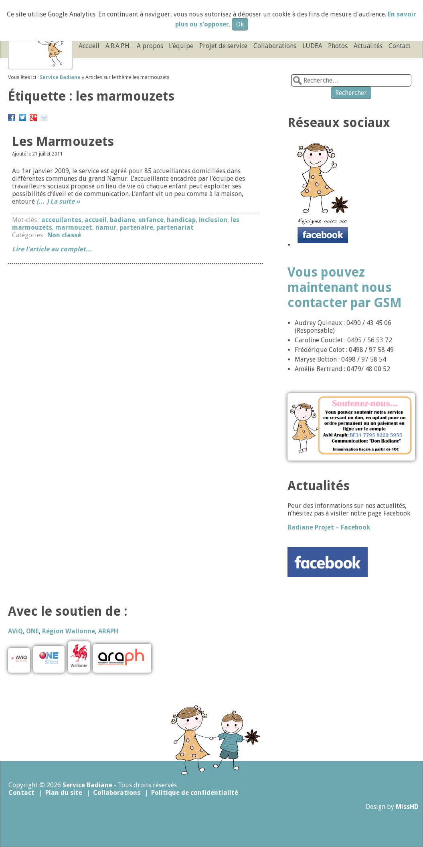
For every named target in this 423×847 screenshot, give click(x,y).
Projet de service (223, 46)
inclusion (213, 220)
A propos (150, 46)
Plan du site (63, 792)
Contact (400, 46)
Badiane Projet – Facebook (328, 527)
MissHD (407, 807)
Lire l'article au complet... (52, 249)
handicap (181, 220)
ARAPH (108, 631)
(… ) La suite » (58, 201)
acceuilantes (61, 220)
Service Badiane (87, 785)
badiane (122, 220)
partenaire (136, 227)
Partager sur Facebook (11, 116)
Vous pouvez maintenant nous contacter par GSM (344, 287)
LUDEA (312, 46)
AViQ (15, 631)
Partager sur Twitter (22, 116)
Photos (338, 46)
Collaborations (274, 46)
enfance (151, 220)
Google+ (33, 116)
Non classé (64, 235)
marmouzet (73, 227)
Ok (240, 24)
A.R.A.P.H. (118, 46)
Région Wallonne (68, 631)
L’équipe (181, 46)
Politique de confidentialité (194, 792)
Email (44, 116)
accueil (96, 220)
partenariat (175, 227)
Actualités (368, 46)
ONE (32, 631)
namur (105, 227)
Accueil (89, 46)
